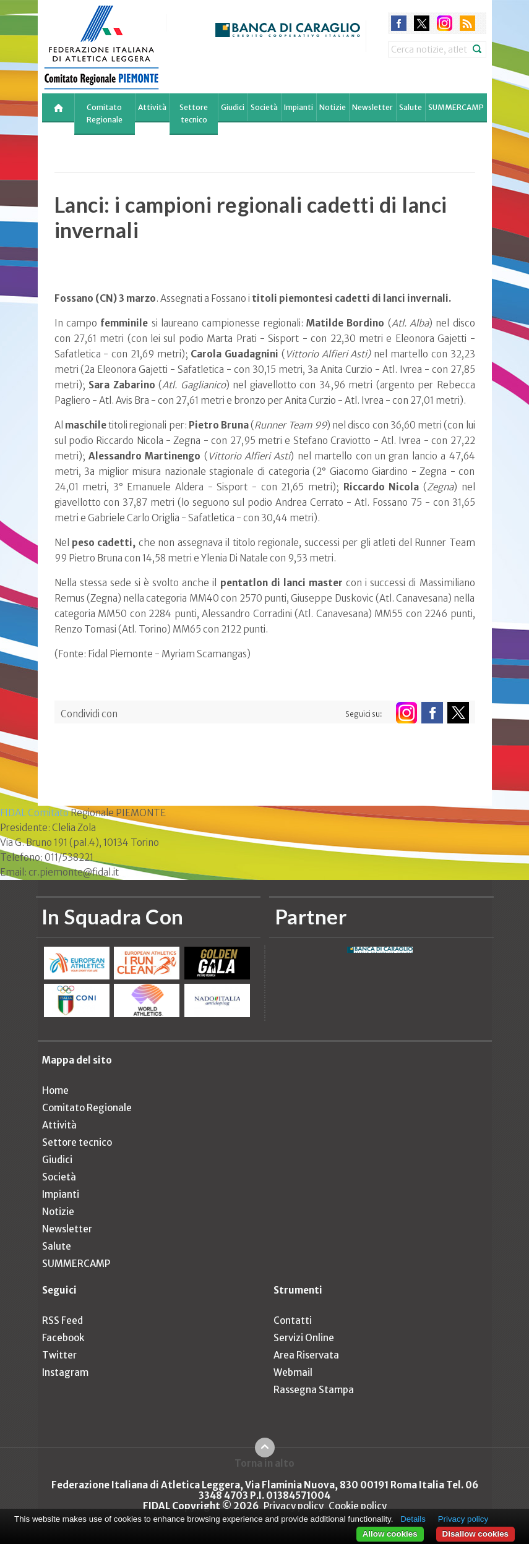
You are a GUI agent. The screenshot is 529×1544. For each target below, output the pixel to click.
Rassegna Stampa (313, 1390)
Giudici (232, 107)
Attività (152, 107)
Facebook (63, 1338)
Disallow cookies (475, 1533)
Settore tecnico (193, 113)
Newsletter (372, 107)
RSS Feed (62, 1320)
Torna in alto (264, 1463)
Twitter (59, 1355)
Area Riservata (306, 1355)
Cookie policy (358, 1506)
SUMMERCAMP (456, 107)
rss (467, 23)
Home (55, 1090)
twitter (421, 23)
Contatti (292, 1320)
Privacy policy (294, 1506)
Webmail (292, 1372)
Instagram (65, 1372)
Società (264, 107)
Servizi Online (303, 1338)
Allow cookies (390, 1533)
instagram (444, 23)
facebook (398, 23)
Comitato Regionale (105, 113)
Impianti (298, 107)
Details (413, 1519)
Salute (410, 107)
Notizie (332, 107)
